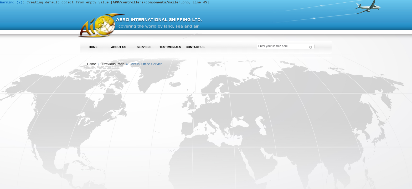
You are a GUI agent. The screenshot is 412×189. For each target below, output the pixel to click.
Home (91, 64)
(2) (11, 2)
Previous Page (113, 64)
